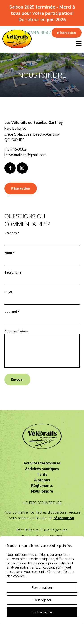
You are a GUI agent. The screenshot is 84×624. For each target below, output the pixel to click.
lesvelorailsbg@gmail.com (25, 155)
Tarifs (42, 474)
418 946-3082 (37, 32)
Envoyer (17, 379)
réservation (64, 518)
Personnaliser (42, 587)
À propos (42, 480)
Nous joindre (42, 491)
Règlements (42, 485)
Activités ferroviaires (42, 463)
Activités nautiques (42, 468)
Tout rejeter (42, 600)
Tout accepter (42, 612)
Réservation (66, 33)
